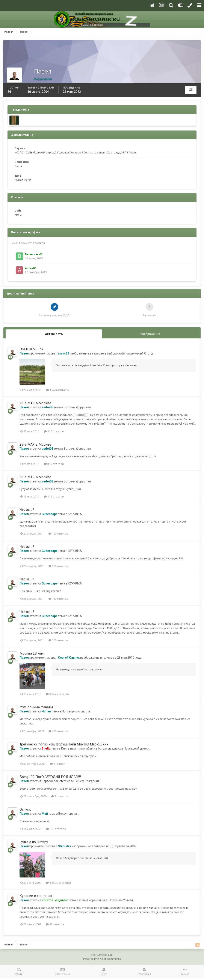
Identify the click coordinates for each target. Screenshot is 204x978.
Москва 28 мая (32, 653)
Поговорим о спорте (76, 711)
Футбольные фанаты (36, 707)
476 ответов (58, 731)
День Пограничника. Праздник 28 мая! (106, 900)
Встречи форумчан (77, 407)
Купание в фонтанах (36, 896)
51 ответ (57, 763)
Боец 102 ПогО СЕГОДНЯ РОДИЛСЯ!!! (50, 777)
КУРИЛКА (75, 514)
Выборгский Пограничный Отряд (130, 353)
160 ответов (58, 533)
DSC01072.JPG (31, 349)
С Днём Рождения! (86, 781)
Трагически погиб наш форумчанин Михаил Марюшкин (64, 744)
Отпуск (25, 809)
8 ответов (59, 796)
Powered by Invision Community (102, 958)
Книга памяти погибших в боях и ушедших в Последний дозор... (106, 748)
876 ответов (56, 829)
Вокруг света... (68, 813)
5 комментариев (58, 882)
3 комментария (57, 694)
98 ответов (55, 924)
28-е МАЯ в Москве (35, 403)
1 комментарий (58, 390)
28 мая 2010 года (129, 657)
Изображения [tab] (150, 334)
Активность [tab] (54, 334)
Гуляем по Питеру (34, 842)
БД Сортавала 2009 (122, 846)
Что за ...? (27, 510)
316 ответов (54, 431)
